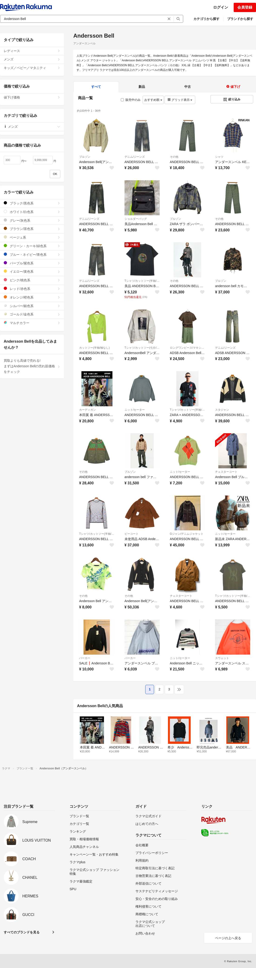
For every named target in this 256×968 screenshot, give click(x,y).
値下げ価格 (32, 97)
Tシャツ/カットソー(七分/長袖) (142, 347)
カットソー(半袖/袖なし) (94, 347)
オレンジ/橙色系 (32, 297)
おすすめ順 (153, 100)
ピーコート (131, 533)
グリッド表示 (180, 100)
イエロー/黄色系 (32, 271)
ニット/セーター (135, 409)
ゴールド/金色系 (32, 314)
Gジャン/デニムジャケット (187, 533)
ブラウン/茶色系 (32, 229)
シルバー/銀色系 (32, 306)
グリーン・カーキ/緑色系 (32, 246)
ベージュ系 (32, 237)
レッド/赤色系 (32, 289)
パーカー (84, 658)
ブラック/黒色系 (32, 203)
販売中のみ (131, 100)
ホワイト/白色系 (32, 212)
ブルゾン (84, 156)
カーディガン (87, 409)
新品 (141, 87)
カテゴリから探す (206, 19)
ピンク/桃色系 (32, 280)
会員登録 (244, 7)
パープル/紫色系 (32, 263)
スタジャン (222, 409)
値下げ (233, 87)
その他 (174, 156)
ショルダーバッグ (136, 218)
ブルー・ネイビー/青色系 (32, 254)
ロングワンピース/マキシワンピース (187, 347)
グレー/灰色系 (32, 220)
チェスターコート (226, 471)
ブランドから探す (240, 19)
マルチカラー (32, 323)
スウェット (222, 658)
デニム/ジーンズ (135, 156)
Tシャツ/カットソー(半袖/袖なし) (142, 280)
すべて (96, 87)
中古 (187, 87)
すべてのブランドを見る (22, 932)
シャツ (219, 156)
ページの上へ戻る (228, 938)
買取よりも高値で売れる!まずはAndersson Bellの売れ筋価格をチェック (32, 366)
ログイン (220, 7)
